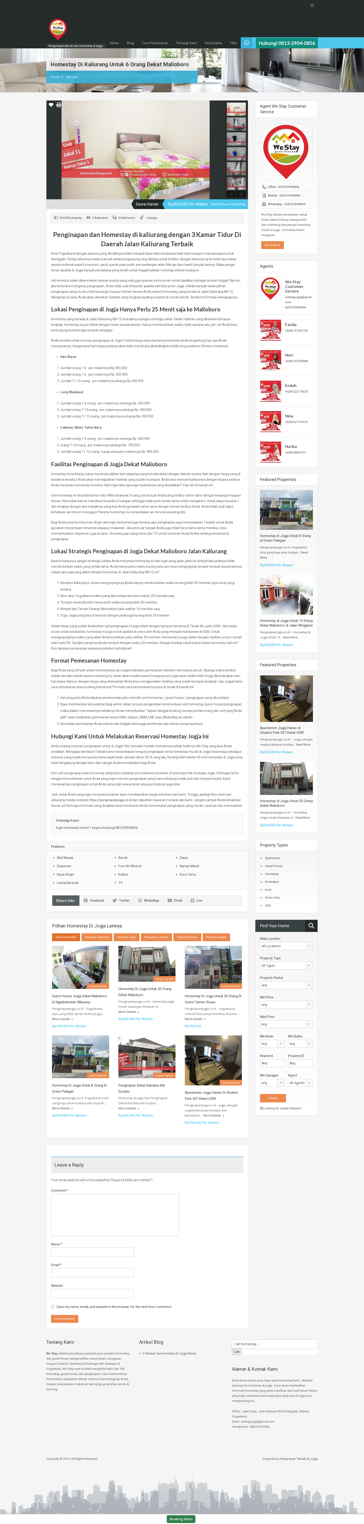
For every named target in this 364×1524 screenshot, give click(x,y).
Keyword (266, 1056)
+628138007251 (295, 452)
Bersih (123, 858)
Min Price (266, 997)
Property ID (296, 1056)
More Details (62, 1019)
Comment (59, 1190)
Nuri (289, 355)
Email (175, 900)
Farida (290, 324)
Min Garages (269, 1075)
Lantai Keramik (68, 883)
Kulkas (123, 874)
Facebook (94, 900)
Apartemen (272, 858)
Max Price (267, 1017)
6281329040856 (288, 187)
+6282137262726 (296, 330)
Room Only (272, 897)
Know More (272, 245)
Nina (289, 416)
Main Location (270, 938)
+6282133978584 (296, 361)
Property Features (97, 937)
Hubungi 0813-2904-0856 (287, 43)
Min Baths (295, 1036)
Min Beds (266, 1036)
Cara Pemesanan (155, 43)
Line (196, 900)
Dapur (184, 858)
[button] (51, 106)
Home (114, 43)
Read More (290, 637)
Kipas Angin (65, 874)
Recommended (66, 937)
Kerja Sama (213, 43)
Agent (292, 1075)
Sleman (71, 77)
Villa (268, 905)
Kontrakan (272, 882)
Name (56, 1244)
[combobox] (286, 946)
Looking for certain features (280, 1108)
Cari (237, 1351)
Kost (268, 889)
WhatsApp (148, 900)
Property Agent (216, 937)
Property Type (126, 937)
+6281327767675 (296, 422)
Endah (290, 385)
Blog (130, 43)
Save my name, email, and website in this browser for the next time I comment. (114, 1307)
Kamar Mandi (189, 866)
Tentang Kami (186, 43)
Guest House (274, 866)
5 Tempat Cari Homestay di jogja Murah (169, 1353)
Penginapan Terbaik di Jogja (299, 1459)
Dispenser (64, 866)
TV (120, 883)
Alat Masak (65, 858)
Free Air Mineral (129, 866)
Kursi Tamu (188, 874)
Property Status (187, 937)
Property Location (156, 937)
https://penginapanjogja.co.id (110, 800)
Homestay (272, 874)
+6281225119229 (296, 391)
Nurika (291, 446)
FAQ (233, 43)
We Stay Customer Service (294, 286)
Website (57, 1285)
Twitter (121, 900)
